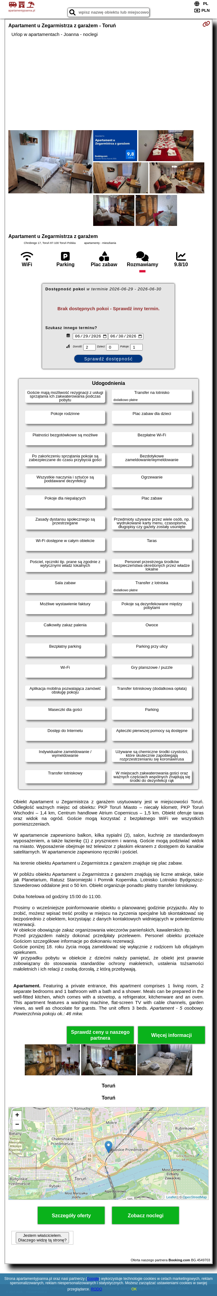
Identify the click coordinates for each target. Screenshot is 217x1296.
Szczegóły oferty (71, 1215)
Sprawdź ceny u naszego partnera (100, 1035)
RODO (96, 1289)
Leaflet (171, 1197)
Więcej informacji (171, 1035)
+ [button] (17, 1115)
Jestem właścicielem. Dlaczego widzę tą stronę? (42, 1237)
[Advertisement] (108, 83)
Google (93, 1278)
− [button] (17, 1125)
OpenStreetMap (195, 1197)
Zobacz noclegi (146, 1215)
